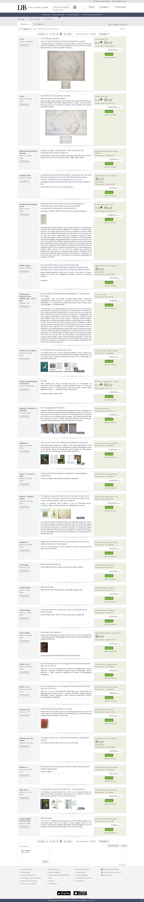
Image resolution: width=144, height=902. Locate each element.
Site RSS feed (106, 875)
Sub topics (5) (39, 24)
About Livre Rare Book (82, 869)
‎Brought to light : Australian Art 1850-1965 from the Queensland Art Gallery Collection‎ (62, 151)
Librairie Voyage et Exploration (104, 497)
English (56, 898)
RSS (116, 25)
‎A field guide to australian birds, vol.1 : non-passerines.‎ (63, 789)
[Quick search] (63, 7)
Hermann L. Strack (100, 351)
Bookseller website (53, 872)
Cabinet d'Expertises (101, 565)
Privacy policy (79, 881)
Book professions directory (91, 15)
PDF (110, 25)
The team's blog (79, 872)
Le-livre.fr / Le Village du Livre (104, 381)
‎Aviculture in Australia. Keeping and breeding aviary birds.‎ (64, 442)
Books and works (59, 15)
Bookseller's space (119, 1)
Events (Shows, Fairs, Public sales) (29, 878)
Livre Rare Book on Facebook (111, 872)
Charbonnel (98, 408)
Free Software (52, 884)
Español (86, 898)
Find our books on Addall (27, 884)
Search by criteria (58, 10)
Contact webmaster (81, 875)
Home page (46, 15)
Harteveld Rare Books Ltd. (103, 176)
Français (62, 898)
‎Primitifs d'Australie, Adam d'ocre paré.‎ (56, 709)
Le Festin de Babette (101, 819)
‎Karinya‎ (44, 381)
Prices (50, 878)
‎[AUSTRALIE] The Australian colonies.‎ (56, 96)
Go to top (123, 865)
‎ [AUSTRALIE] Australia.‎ (50, 38)
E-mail (123, 25)
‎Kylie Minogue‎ (46, 818)
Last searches (24, 846)
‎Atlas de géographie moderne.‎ (53, 408)
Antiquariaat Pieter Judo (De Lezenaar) (106, 151)
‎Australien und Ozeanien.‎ (51, 632)
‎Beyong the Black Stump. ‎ (51, 564)
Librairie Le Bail (99, 39)
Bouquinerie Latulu (100, 710)
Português (69, 898)
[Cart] (91, 7)
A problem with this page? (82, 878)
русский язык (78, 898)
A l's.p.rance (98, 294)
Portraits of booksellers (28, 875)
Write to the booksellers (101, 1)
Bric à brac (51, 881)
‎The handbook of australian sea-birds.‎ (56, 350)
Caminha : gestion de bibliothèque (58, 875)
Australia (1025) (24, 24)
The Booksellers (73, 15)
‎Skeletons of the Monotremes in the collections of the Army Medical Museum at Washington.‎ (65, 542)
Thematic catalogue (34, 19)
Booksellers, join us (53, 869)
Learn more (91, 900)
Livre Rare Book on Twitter (110, 869)
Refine (123, 29)
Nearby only (54, 29)
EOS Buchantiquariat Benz (103, 633)
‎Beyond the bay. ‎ (47, 587)
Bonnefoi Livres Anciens (102, 204)
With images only (43, 29)
